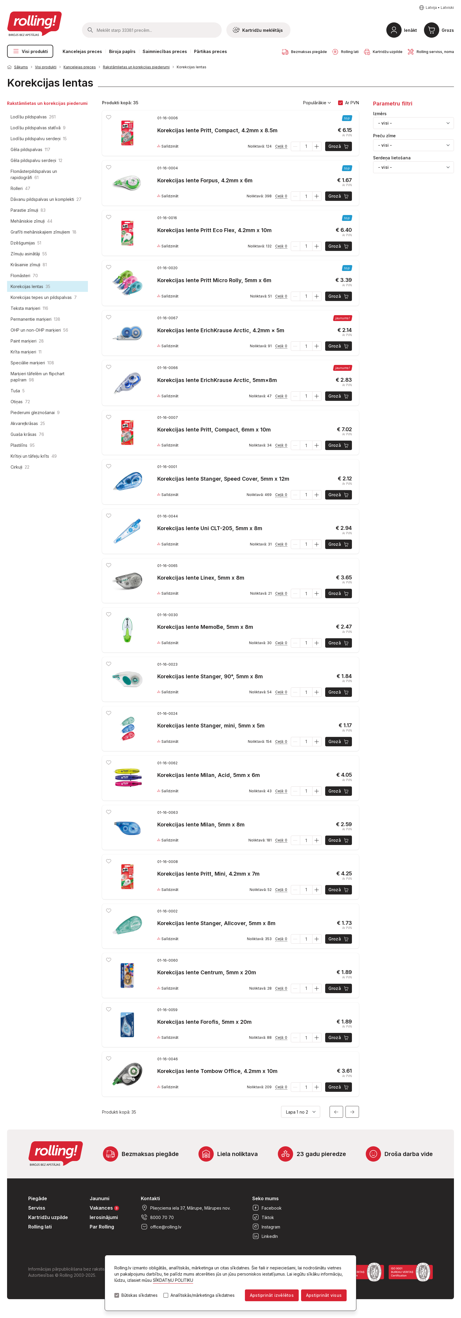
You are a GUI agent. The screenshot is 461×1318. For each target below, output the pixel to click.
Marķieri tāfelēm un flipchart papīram (37, 376)
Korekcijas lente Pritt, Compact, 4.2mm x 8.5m (217, 130)
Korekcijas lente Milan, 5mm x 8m (201, 824)
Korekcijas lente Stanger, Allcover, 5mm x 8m (216, 923)
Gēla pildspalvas (30, 149)
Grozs (448, 30)
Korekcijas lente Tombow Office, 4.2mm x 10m (217, 1071)
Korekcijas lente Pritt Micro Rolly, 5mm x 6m (214, 280)
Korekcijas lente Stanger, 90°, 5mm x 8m (210, 676)
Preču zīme (384, 135)
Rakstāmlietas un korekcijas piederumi (136, 67)
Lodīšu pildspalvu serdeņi (39, 138)
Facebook (267, 1207)
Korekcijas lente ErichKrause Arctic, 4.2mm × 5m (220, 330)
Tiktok (263, 1217)
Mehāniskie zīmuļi (31, 221)
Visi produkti (30, 51)
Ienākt (410, 30)
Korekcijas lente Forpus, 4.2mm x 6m (205, 180)
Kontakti (150, 1198)
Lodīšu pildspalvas (33, 116)
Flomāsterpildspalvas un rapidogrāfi (34, 174)
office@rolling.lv (161, 1226)
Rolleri (20, 188)
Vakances (104, 1207)
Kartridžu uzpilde (48, 1217)
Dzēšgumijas (26, 242)
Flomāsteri (24, 275)
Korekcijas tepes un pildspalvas (44, 297)
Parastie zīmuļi (28, 210)
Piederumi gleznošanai (35, 412)
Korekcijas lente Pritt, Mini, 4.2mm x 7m (208, 874)
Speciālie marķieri (32, 362)
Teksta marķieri (29, 308)
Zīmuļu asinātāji (29, 253)
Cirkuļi (20, 466)
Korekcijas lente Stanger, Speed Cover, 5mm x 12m (223, 479)
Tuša (18, 390)
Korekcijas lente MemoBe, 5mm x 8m (205, 627)
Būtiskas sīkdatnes (139, 1295)
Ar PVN (352, 102)
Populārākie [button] (317, 103)
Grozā (338, 146)
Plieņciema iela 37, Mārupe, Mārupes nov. (185, 1207)
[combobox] (413, 123)
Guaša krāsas (27, 434)
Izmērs (380, 113)
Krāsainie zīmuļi (29, 264)
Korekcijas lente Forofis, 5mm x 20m (204, 1022)
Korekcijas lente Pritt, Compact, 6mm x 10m (214, 429)
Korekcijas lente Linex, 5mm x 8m (200, 578)
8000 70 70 (157, 1217)
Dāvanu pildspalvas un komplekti (46, 199)
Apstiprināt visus (324, 1295)
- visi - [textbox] (385, 122)
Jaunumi (99, 1198)
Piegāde (37, 1198)
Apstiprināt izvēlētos (272, 1295)
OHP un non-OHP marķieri (39, 330)
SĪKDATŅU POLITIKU (173, 1280)
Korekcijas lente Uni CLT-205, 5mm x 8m (209, 528)
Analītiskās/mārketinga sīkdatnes (203, 1295)
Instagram (266, 1226)
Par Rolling (102, 1227)
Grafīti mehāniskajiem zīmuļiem (43, 231)
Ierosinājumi (104, 1217)
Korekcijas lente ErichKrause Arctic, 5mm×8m (217, 380)
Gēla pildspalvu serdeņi (36, 160)
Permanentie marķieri (35, 319)
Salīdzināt (167, 146)
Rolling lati (40, 1227)
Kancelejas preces (82, 51)
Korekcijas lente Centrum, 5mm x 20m (206, 972)
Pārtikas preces (210, 51)
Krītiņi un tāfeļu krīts (34, 456)
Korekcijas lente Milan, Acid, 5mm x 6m (208, 775)
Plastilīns (23, 445)
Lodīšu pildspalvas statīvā (38, 127)
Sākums (21, 67)
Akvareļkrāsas (28, 423)
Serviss (36, 1208)
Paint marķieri (27, 340)
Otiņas (20, 401)
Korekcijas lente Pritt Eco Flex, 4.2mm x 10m (214, 230)
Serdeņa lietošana (392, 158)
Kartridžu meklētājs (258, 30)
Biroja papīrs (122, 51)
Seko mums (265, 1198)
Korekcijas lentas (191, 67)
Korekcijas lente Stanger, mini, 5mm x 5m (211, 725)
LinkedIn (265, 1236)
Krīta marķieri (26, 351)
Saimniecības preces (165, 51)
